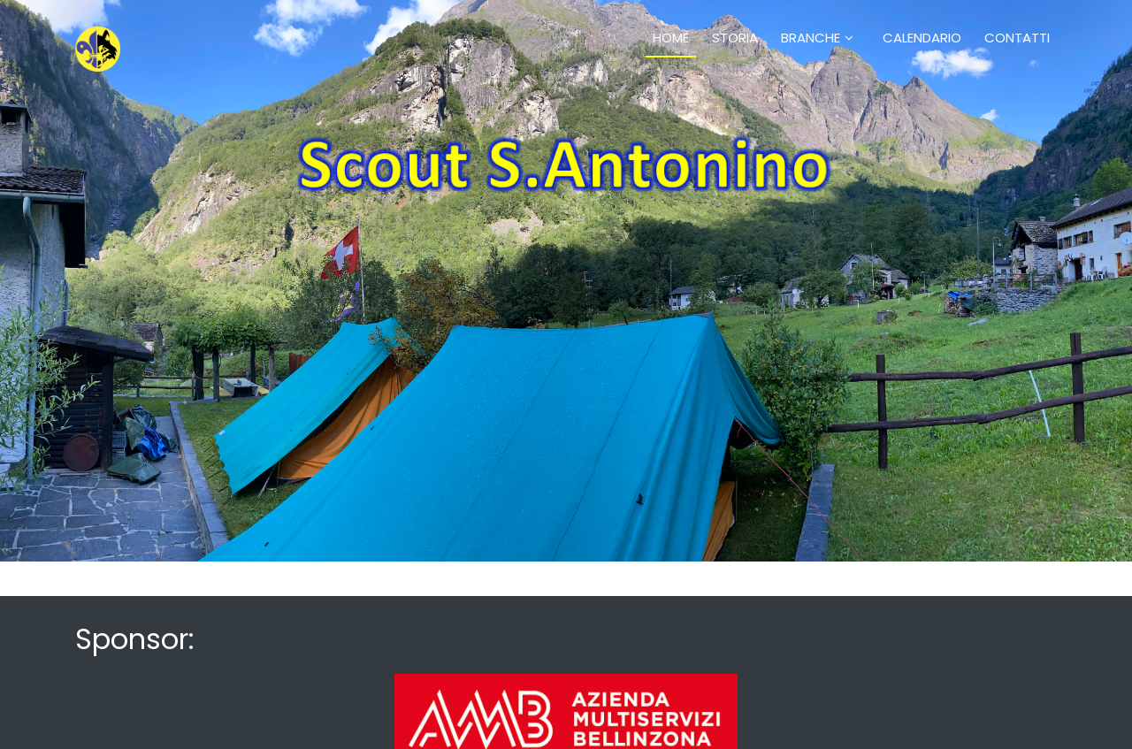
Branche (810, 37)
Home (671, 37)
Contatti (1017, 37)
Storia (735, 37)
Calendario (922, 37)
